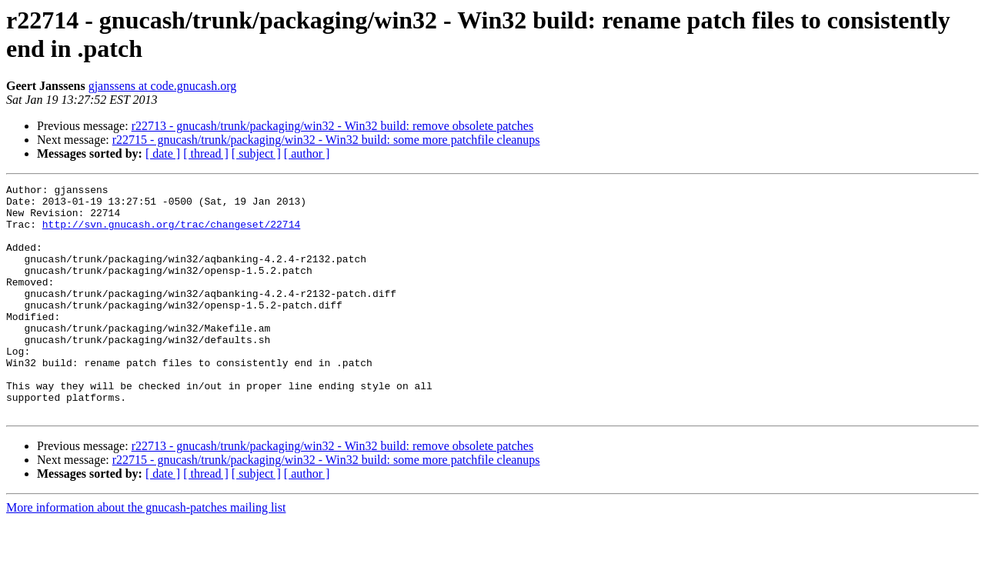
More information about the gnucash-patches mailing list (145, 553)
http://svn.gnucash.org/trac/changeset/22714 (171, 233)
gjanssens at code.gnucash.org (162, 85)
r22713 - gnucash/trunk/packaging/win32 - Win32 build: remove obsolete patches (333, 125)
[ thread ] (206, 153)
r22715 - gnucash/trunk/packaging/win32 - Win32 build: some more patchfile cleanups (326, 139)
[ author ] (307, 153)
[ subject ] (256, 153)
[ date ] (162, 153)
